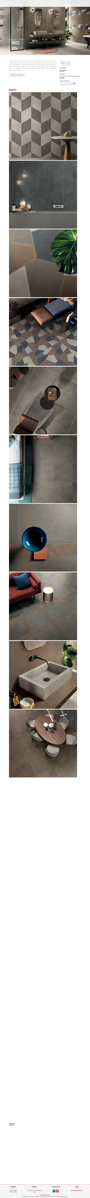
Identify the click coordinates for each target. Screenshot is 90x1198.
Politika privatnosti (45, 1195)
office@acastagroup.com (77, 1190)
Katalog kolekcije (17, 75)
